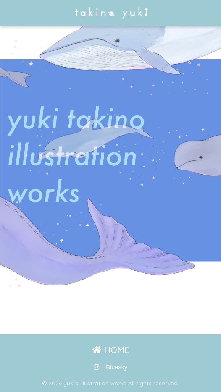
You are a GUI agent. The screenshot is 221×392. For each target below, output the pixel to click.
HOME (110, 350)
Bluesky (116, 367)
